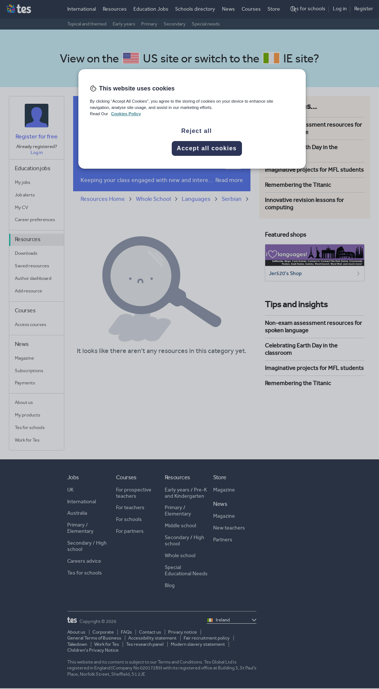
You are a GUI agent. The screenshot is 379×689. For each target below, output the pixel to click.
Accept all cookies (207, 148)
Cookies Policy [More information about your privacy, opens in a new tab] (126, 114)
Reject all (196, 131)
